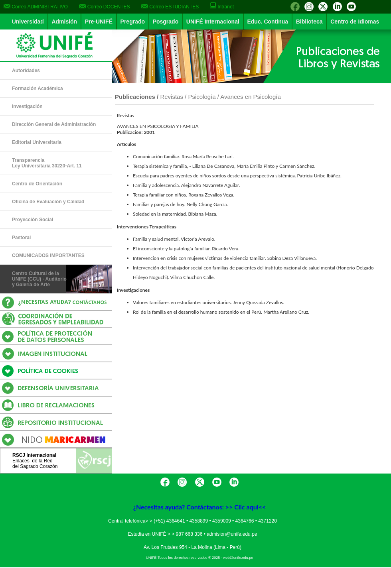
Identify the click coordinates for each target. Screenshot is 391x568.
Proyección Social (32, 219)
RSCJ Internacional (34, 455)
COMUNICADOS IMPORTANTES (48, 255)
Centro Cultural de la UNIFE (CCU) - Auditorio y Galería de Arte (39, 279)
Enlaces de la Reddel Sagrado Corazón (34, 463)
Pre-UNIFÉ (99, 21)
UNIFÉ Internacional (212, 21)
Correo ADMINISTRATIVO (36, 7)
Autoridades (26, 70)
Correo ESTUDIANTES (170, 7)
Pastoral (21, 237)
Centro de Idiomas (354, 21)
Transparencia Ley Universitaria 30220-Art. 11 (47, 163)
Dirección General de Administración (54, 124)
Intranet (222, 7)
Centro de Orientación (37, 184)
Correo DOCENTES (104, 7)
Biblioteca (309, 21)
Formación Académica (37, 88)
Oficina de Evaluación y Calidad (48, 201)
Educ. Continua (267, 21)
